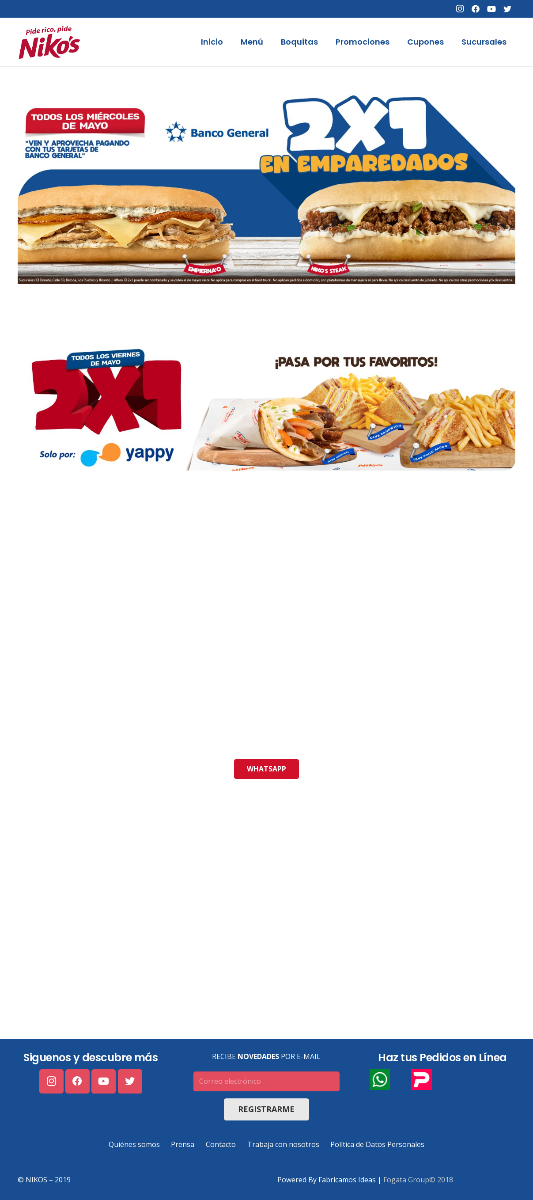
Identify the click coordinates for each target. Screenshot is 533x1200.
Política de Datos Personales (377, 1144)
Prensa (182, 1144)
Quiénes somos (134, 1144)
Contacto (221, 1144)
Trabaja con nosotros (283, 1144)
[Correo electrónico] (266, 1081)
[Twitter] (507, 9)
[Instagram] (460, 9)
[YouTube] (491, 9)
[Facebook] (476, 9)
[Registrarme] (266, 1109)
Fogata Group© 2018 (418, 1180)
